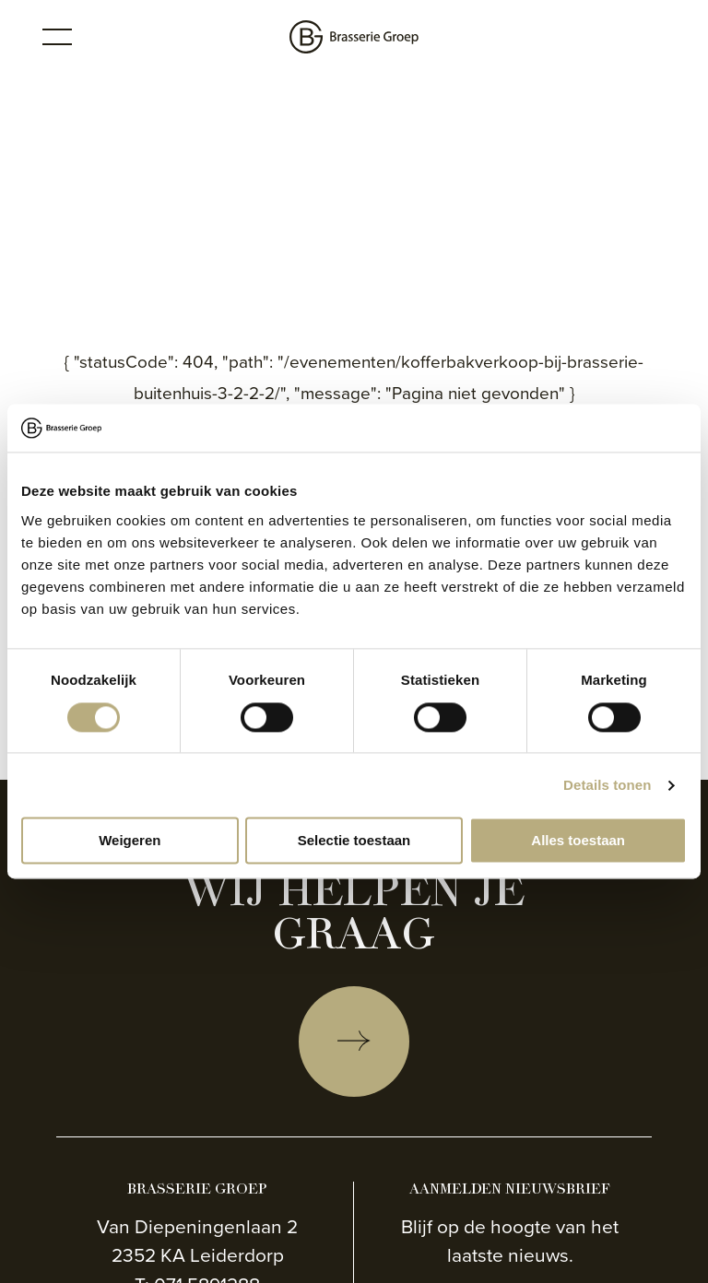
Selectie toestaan (354, 841)
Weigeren (129, 841)
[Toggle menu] (57, 37)
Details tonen (607, 785)
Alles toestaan (578, 841)
